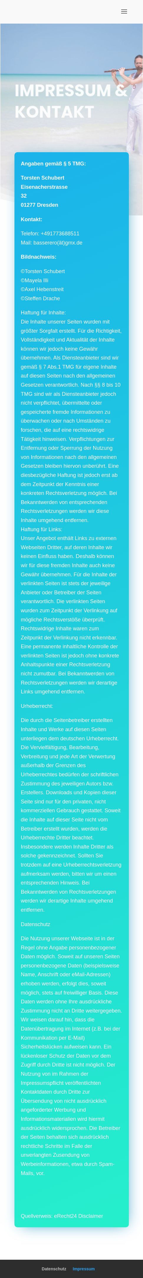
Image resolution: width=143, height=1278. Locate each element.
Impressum (84, 1268)
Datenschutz (54, 1268)
